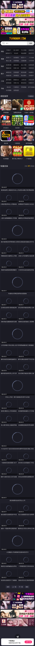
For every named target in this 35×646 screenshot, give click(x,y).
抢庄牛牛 (31, 53)
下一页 (21, 587)
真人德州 (16, 50)
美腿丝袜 (8, 75)
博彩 (2, 51)
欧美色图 (23, 72)
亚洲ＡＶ (8, 57)
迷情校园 (8, 83)
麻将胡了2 (9, 53)
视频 (2, 59)
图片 (2, 74)
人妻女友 (23, 80)
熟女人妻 (8, 61)
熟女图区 (23, 75)
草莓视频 (23, 87)
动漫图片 (31, 72)
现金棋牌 (23, 53)
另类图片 (31, 75)
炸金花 (16, 53)
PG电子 (8, 50)
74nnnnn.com (17, 38)
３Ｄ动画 (31, 57)
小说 (2, 81)
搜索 (30, 43)
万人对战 (23, 50)
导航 (2, 88)
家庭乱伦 (16, 80)
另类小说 (16, 83)
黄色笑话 (23, 83)
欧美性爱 (31, 65)
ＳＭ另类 (31, 61)
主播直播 (23, 61)
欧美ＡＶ (23, 57)
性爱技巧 (31, 83)
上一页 (14, 587)
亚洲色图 (16, 72)
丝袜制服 (16, 61)
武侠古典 (31, 80)
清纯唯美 (16, 75)
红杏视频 (8, 90)
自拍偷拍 (16, 57)
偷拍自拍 (16, 65)
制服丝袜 (8, 68)
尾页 (27, 587)
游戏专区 (31, 50)
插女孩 (9, 87)
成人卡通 (23, 65)
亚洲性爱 (8, 65)
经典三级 (16, 68)
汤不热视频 (31, 87)
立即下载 (28, 642)
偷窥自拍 (8, 72)
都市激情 (8, 80)
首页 (8, 587)
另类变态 (31, 68)
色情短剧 (16, 90)
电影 (2, 66)
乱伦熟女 (23, 68)
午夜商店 (16, 87)
